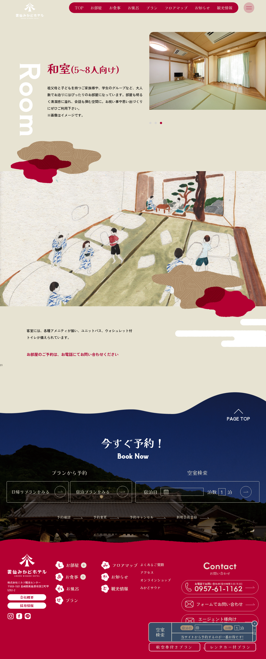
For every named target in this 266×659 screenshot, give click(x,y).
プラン (152, 8)
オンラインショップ (155, 579)
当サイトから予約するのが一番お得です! (206, 637)
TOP (79, 7)
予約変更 (106, 517)
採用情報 (27, 605)
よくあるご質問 (152, 564)
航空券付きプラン (174, 647)
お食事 (115, 8)
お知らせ (202, 8)
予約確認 (70, 517)
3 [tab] (161, 123)
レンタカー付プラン (230, 647)
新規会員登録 (193, 517)
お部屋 (96, 8)
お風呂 (133, 8)
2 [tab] (156, 123)
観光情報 (224, 8)
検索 (248, 632)
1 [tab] (150, 123)
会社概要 (27, 597)
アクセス (147, 572)
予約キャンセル (148, 517)
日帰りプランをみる (38, 492)
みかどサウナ (150, 587)
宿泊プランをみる (102, 492)
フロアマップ (176, 8)
